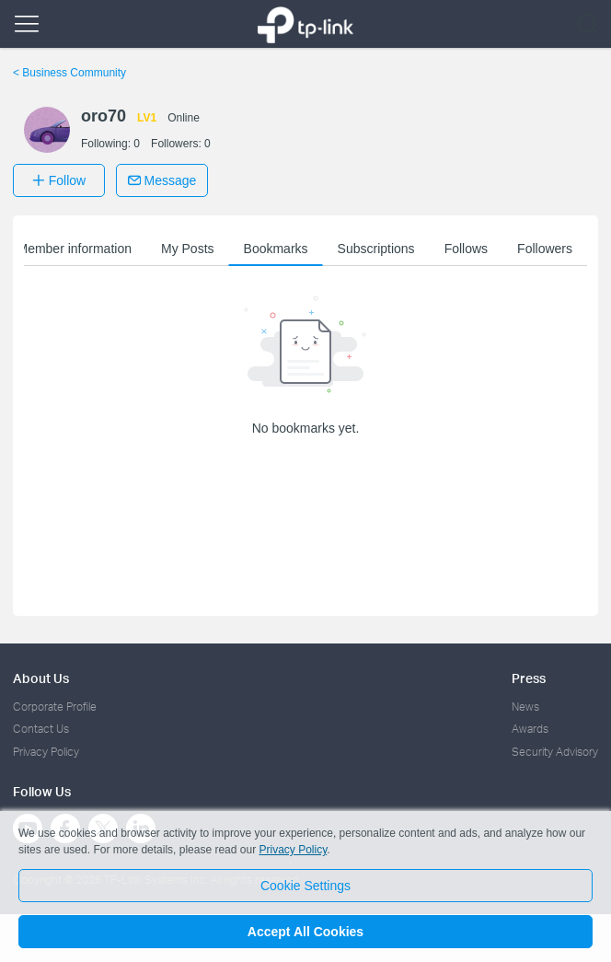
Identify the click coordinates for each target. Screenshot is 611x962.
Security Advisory (555, 752)
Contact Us (41, 729)
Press (529, 678)
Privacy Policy (46, 752)
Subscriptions (376, 248)
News (525, 706)
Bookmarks (276, 248)
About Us (41, 678)
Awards (530, 729)
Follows (466, 248)
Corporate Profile (55, 706)
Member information (74, 248)
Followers (544, 248)
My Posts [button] (187, 248)
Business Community (69, 72)
